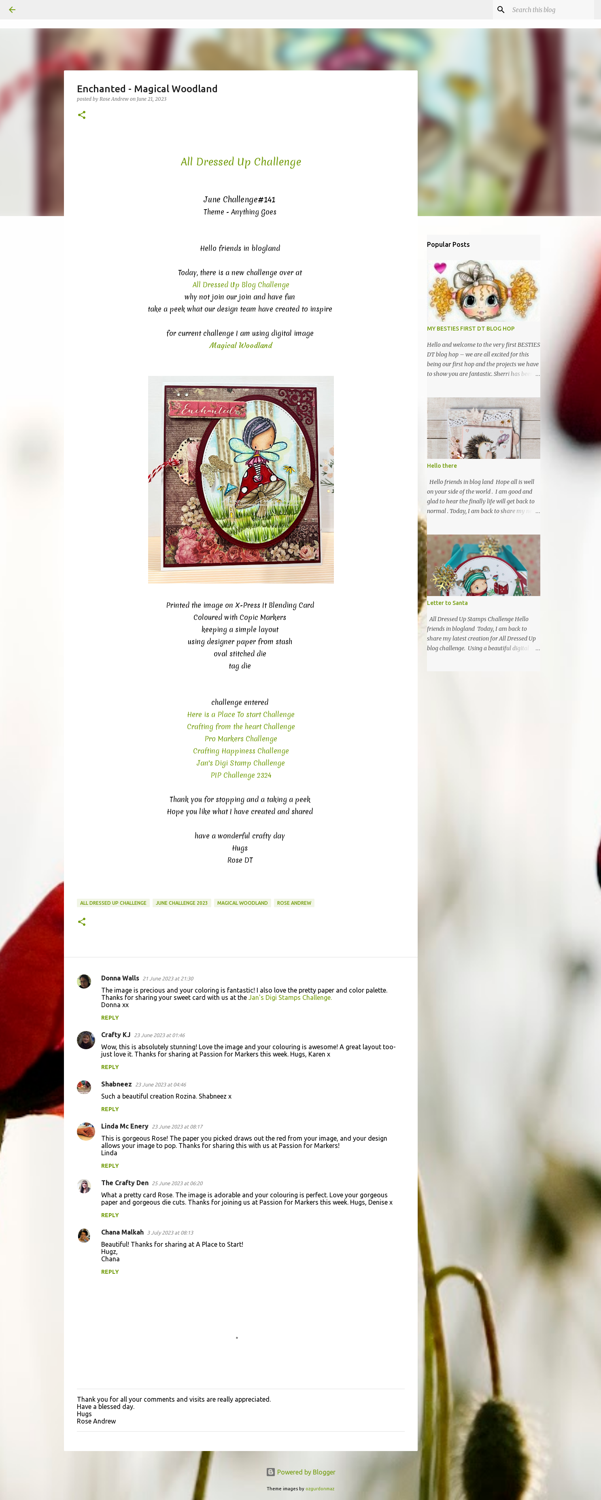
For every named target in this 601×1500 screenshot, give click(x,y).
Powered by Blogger (301, 1472)
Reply (110, 1017)
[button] (82, 115)
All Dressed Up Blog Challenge (241, 284)
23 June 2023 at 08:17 (177, 1126)
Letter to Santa (447, 603)
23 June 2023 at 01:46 (159, 1035)
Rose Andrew (294, 903)
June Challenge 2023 (182, 903)
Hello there (442, 466)
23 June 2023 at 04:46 (160, 1084)
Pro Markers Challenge (240, 738)
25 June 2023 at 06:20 (177, 1183)
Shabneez (116, 1084)
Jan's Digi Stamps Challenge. (290, 997)
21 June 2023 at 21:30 (167, 978)
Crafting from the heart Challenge (241, 726)
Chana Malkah (122, 1232)
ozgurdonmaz (320, 1488)
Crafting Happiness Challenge (241, 750)
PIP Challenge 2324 (241, 775)
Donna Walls (120, 978)
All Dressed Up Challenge (113, 903)
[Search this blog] (551, 9)
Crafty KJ (116, 1034)
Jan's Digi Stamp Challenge (241, 763)
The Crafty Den (125, 1182)
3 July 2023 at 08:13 (170, 1232)
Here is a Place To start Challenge (241, 714)
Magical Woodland (242, 903)
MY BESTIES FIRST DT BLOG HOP (471, 328)
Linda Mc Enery (125, 1126)
